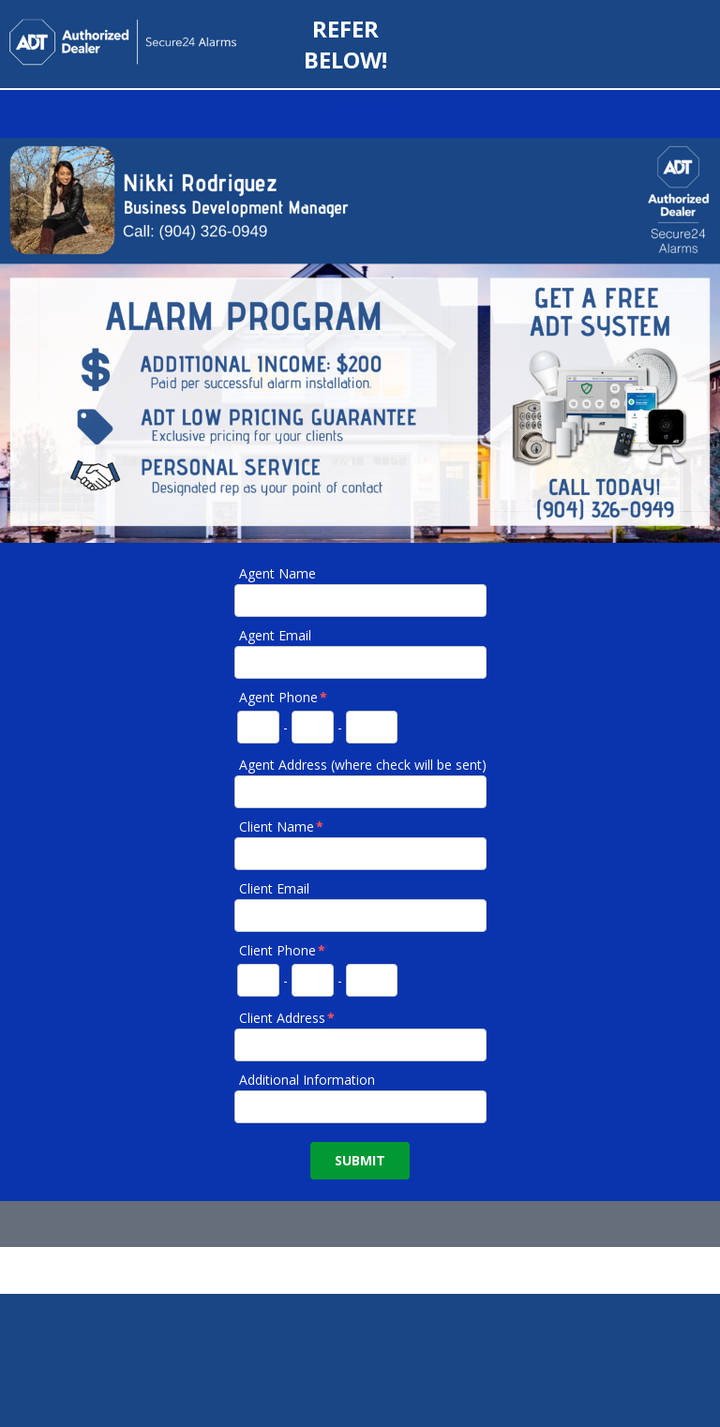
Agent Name (277, 573)
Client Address (288, 1018)
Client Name (282, 826)
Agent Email (275, 635)
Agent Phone (284, 697)
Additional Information (307, 1080)
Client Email (274, 888)
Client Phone (283, 950)
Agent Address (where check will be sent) (363, 765)
